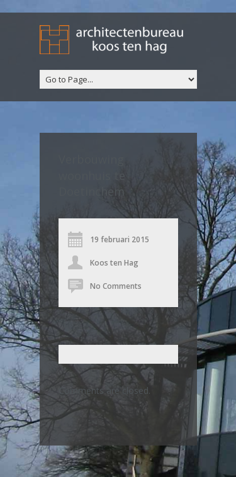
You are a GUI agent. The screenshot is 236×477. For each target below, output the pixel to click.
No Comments (116, 286)
